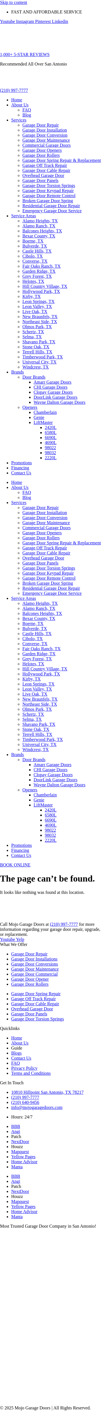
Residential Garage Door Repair (51, 205)
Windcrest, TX (35, 367)
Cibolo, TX (32, 256)
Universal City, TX (39, 362)
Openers (29, 407)
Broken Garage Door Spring (47, 200)
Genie (39, 417)
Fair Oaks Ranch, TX (41, 266)
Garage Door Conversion (44, 135)
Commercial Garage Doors (46, 145)
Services (18, 120)
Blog (26, 115)
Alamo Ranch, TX (38, 225)
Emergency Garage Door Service (52, 210)
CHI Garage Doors (50, 387)
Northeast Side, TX (39, 321)
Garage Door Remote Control (49, 195)
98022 (50, 447)
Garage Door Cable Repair (46, 170)
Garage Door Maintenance (46, 140)
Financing (20, 467)
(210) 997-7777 (64, 924)
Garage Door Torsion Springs (48, 185)
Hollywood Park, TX (41, 291)
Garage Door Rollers (41, 155)
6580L (51, 432)
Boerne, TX (32, 241)
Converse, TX (34, 261)
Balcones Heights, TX (42, 231)
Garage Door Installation (44, 130)
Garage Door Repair (40, 125)
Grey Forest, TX (37, 276)
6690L (51, 437)
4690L (51, 442)
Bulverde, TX (34, 246)
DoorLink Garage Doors (55, 397)
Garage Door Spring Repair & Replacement (61, 160)
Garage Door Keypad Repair (48, 190)
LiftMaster (43, 422)
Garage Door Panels (40, 180)
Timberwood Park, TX (42, 357)
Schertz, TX (33, 331)
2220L (51, 457)
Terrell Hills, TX (37, 351)
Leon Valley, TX (37, 306)
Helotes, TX (33, 281)
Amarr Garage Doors (52, 382)
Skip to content (13, 2)
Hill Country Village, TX (44, 286)
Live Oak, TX (34, 311)
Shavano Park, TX (38, 341)
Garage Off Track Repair (44, 165)
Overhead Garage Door (43, 175)
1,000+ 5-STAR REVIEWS (25, 54)
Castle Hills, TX (37, 251)
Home (16, 99)
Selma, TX (32, 336)
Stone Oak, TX (35, 346)
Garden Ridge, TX (38, 271)
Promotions (21, 462)
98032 (50, 452)
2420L (51, 427)
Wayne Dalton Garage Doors (59, 402)
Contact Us (21, 472)
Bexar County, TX (38, 236)
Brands (17, 372)
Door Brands (33, 377)
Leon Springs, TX (38, 301)
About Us (20, 104)
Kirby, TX (31, 296)
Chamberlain (45, 412)
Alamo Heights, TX (40, 220)
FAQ (26, 110)
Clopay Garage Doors (53, 392)
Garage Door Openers (42, 150)
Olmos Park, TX (37, 326)
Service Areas (23, 215)
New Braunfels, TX (39, 316)
